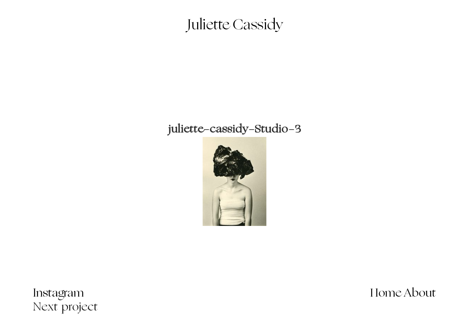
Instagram (58, 294)
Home (386, 294)
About (420, 294)
